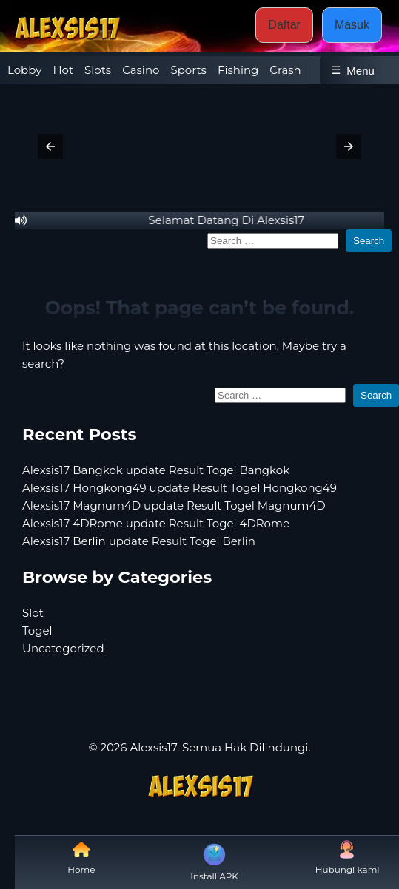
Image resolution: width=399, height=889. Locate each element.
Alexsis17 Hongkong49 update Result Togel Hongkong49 (179, 488)
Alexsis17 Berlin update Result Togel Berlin (138, 541)
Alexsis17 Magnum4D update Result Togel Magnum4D (174, 505)
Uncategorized (63, 648)
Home (81, 857)
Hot (63, 70)
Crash (285, 70)
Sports (188, 70)
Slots (97, 70)
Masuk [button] (352, 24)
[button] (50, 146)
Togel (37, 630)
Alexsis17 (153, 747)
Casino (140, 70)
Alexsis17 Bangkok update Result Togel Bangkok (155, 470)
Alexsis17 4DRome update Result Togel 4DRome (155, 523)
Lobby (24, 70)
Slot (33, 613)
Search (368, 240)
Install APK (214, 861)
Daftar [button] (284, 24)
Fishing (238, 70)
